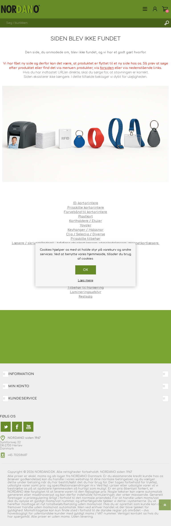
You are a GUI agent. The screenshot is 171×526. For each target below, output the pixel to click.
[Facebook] (17, 427)
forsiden (107, 68)
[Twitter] (6, 427)
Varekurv (165, 9)
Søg (166, 22)
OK (85, 270)
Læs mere (85, 280)
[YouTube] (28, 427)
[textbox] (81, 22)
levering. (87, 516)
